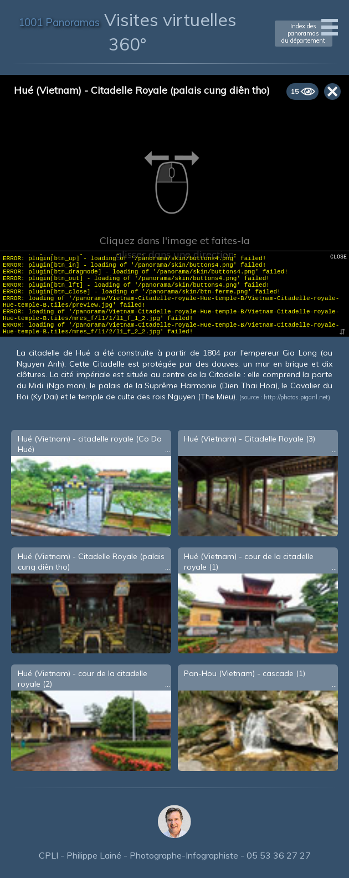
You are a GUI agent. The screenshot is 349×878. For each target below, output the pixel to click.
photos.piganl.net (304, 397)
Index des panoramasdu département (303, 33)
